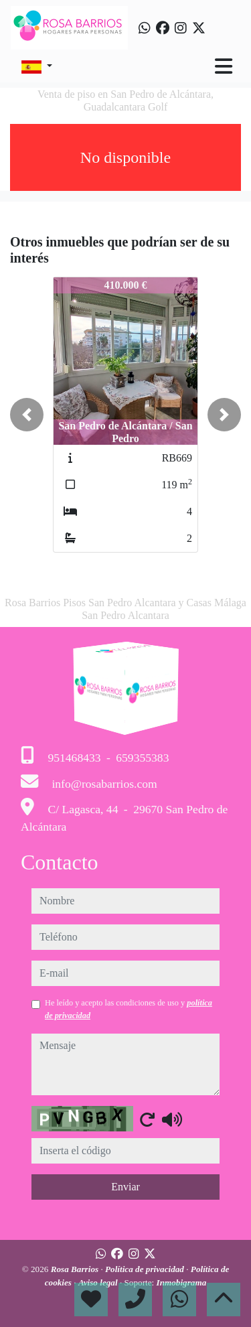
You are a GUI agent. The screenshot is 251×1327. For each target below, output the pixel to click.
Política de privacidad (145, 1269)
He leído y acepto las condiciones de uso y (128, 1009)
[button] (27, 414)
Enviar (125, 1186)
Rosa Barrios (76, 1269)
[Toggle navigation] (223, 66)
